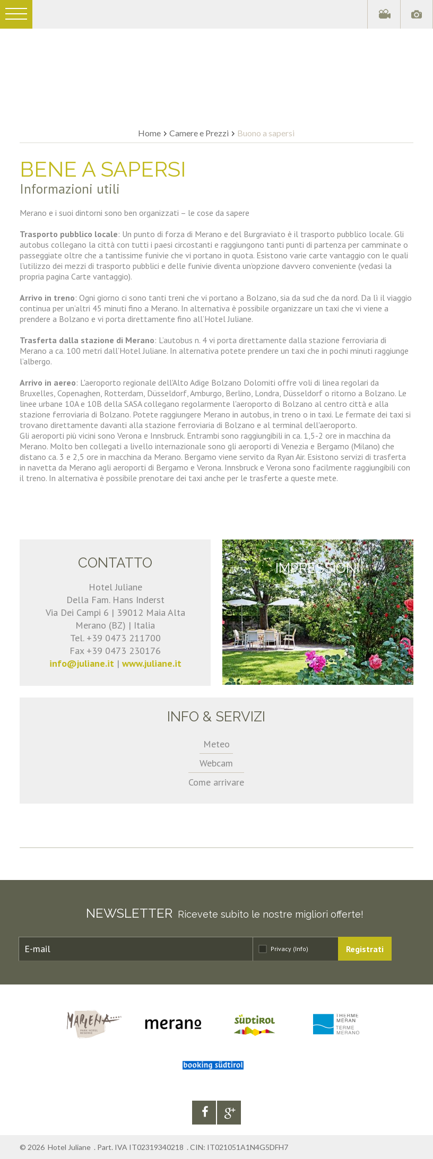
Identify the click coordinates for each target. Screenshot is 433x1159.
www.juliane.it (151, 663)
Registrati (365, 949)
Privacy (289, 949)
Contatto (115, 562)
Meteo (216, 744)
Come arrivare (216, 782)
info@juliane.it (81, 663)
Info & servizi (216, 716)
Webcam (216, 763)
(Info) (300, 949)
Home (149, 133)
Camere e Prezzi (199, 133)
